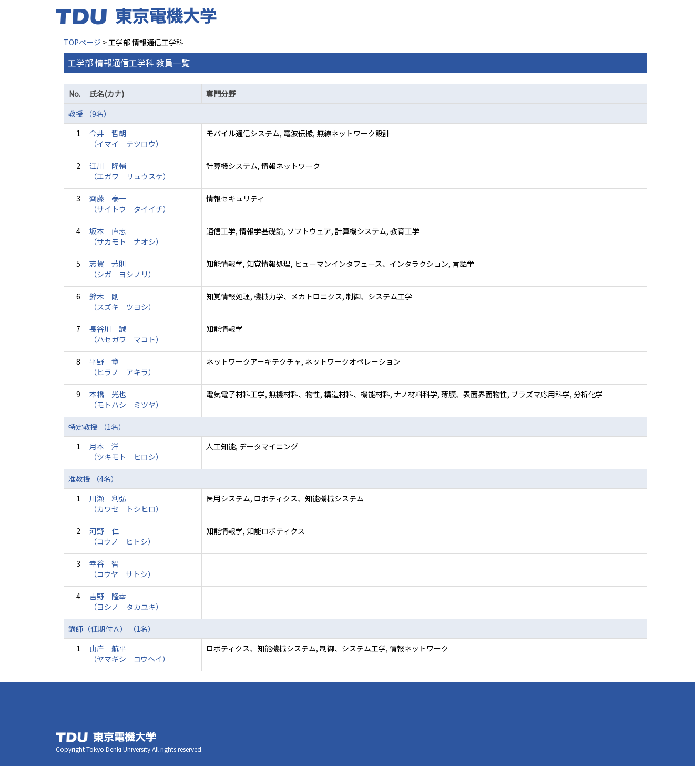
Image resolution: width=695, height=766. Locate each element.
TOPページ (82, 42)
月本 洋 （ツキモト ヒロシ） (126, 451)
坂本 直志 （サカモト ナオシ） (126, 236)
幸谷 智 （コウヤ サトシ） (122, 568)
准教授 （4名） (93, 478)
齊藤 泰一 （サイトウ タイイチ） (129, 203)
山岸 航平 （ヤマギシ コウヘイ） (129, 653)
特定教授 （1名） (97, 426)
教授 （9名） (89, 113)
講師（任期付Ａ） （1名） (111, 628)
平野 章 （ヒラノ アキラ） (122, 366)
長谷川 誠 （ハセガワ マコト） (126, 334)
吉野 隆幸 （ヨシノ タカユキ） (126, 601)
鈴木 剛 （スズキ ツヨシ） (122, 301)
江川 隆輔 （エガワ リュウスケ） (129, 171)
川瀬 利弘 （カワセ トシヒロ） (126, 503)
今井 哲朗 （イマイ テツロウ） (126, 138)
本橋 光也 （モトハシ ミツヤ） (126, 399)
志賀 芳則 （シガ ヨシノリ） (122, 268)
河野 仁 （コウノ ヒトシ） (122, 536)
